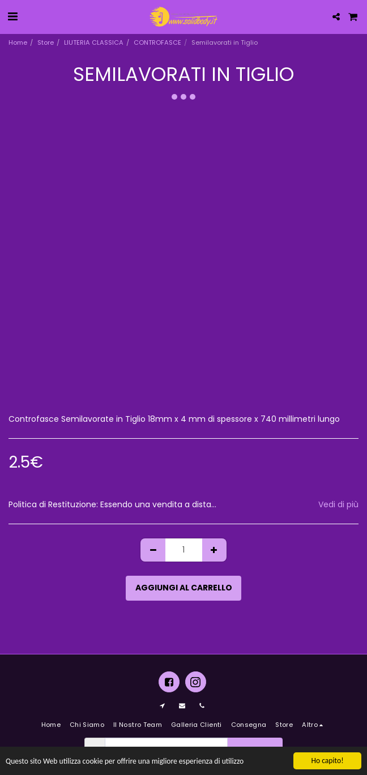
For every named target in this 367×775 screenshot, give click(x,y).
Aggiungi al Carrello (183, 587)
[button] (12, 16)
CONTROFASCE (157, 42)
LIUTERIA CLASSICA (93, 42)
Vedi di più (338, 505)
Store (45, 42)
